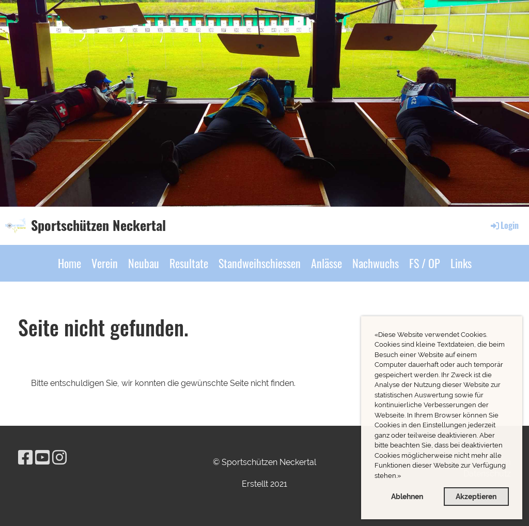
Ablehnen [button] (407, 496)
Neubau (143, 263)
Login (504, 225)
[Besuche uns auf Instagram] (59, 457)
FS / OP (424, 263)
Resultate (188, 263)
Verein (104, 263)
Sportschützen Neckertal (98, 225)
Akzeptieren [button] (476, 496)
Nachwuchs (375, 263)
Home (69, 263)
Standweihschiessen (260, 263)
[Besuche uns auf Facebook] (25, 457)
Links (461, 263)
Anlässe (326, 263)
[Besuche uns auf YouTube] (42, 457)
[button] (403, 476)
